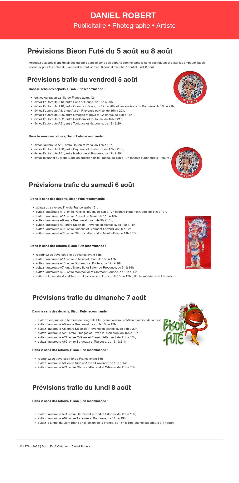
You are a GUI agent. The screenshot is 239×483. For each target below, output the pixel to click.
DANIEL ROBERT (123, 15)
